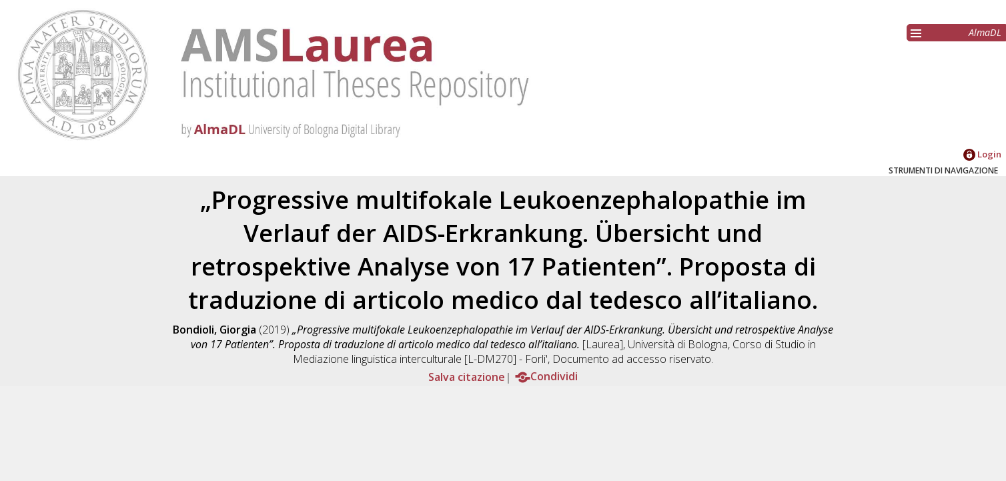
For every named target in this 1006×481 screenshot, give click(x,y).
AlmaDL (985, 32)
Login (982, 154)
